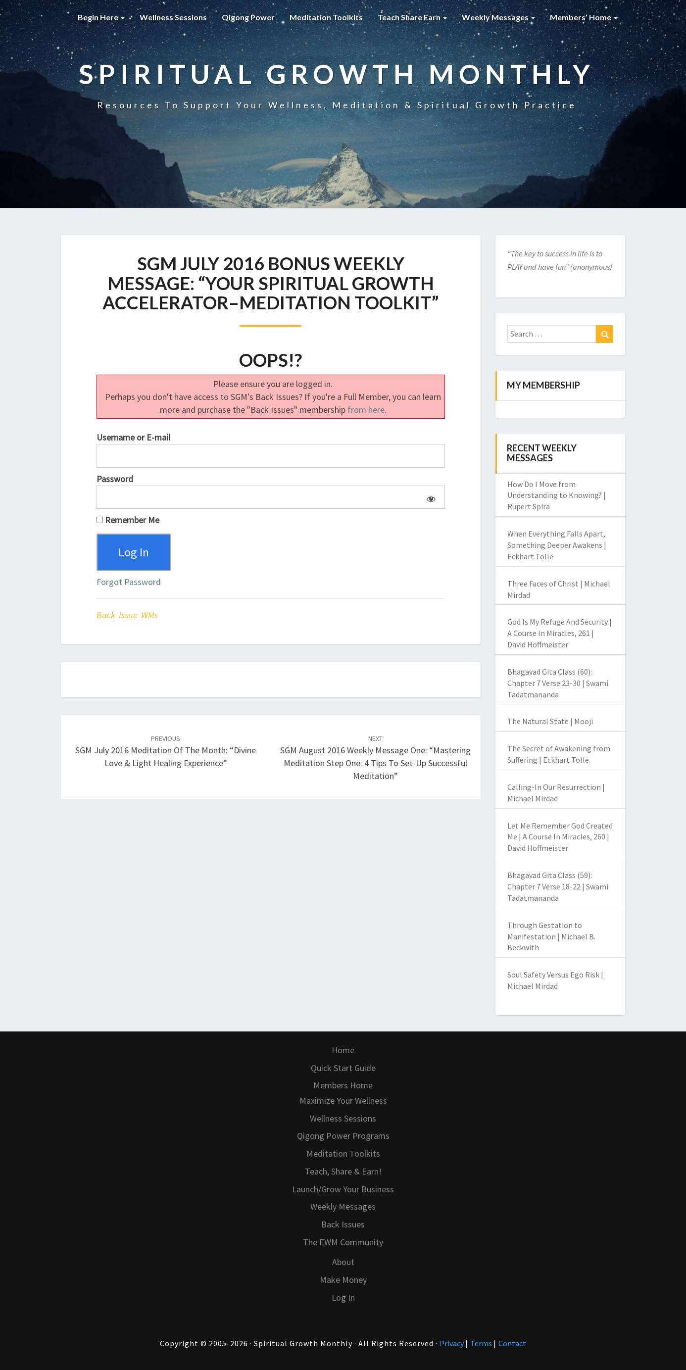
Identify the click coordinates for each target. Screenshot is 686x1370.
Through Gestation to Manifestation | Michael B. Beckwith (551, 936)
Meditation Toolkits (326, 17)
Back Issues (343, 1224)
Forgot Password (129, 581)
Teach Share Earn (412, 17)
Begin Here (101, 17)
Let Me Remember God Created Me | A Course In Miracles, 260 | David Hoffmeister (560, 837)
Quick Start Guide (343, 1068)
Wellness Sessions (173, 17)
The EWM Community (343, 1242)
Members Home (343, 1085)
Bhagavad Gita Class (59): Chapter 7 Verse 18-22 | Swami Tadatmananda (557, 886)
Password (115, 479)
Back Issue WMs (127, 615)
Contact (512, 1343)
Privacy (452, 1343)
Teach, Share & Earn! (343, 1171)
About (343, 1262)
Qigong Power (248, 17)
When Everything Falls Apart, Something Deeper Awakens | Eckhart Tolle (556, 545)
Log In (343, 1297)
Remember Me (128, 520)
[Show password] (429, 497)
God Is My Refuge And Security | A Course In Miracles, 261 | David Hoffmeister (559, 633)
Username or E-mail (133, 437)
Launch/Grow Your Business (343, 1189)
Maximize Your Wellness (343, 1100)
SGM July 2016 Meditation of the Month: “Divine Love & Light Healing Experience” (165, 751)
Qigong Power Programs (343, 1135)
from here (366, 409)
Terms (481, 1343)
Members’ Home (584, 17)
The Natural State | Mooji (550, 721)
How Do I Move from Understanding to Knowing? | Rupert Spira (556, 495)
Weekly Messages (498, 17)
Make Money (343, 1279)
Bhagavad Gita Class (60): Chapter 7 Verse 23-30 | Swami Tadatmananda (557, 683)
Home (343, 1050)
